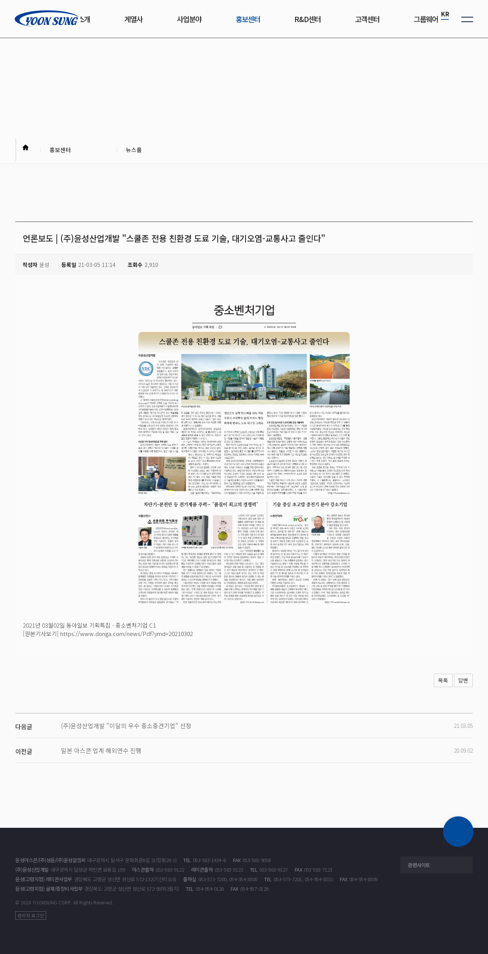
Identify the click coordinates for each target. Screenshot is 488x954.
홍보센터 (62, 151)
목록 (437, 681)
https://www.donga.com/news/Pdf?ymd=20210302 (126, 634)
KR (445, 13)
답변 (461, 681)
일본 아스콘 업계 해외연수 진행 (101, 750)
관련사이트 (419, 865)
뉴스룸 (136, 151)
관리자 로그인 (31, 915)
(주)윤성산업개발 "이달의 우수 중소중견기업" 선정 (126, 725)
